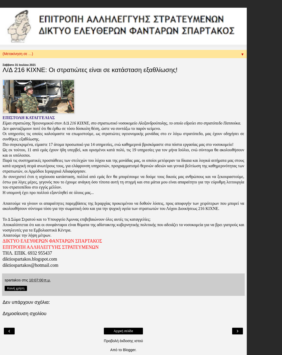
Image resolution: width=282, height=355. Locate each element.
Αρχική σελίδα (123, 331)
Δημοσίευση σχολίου (25, 313)
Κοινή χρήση (15, 288)
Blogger (129, 350)
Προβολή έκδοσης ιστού (123, 341)
